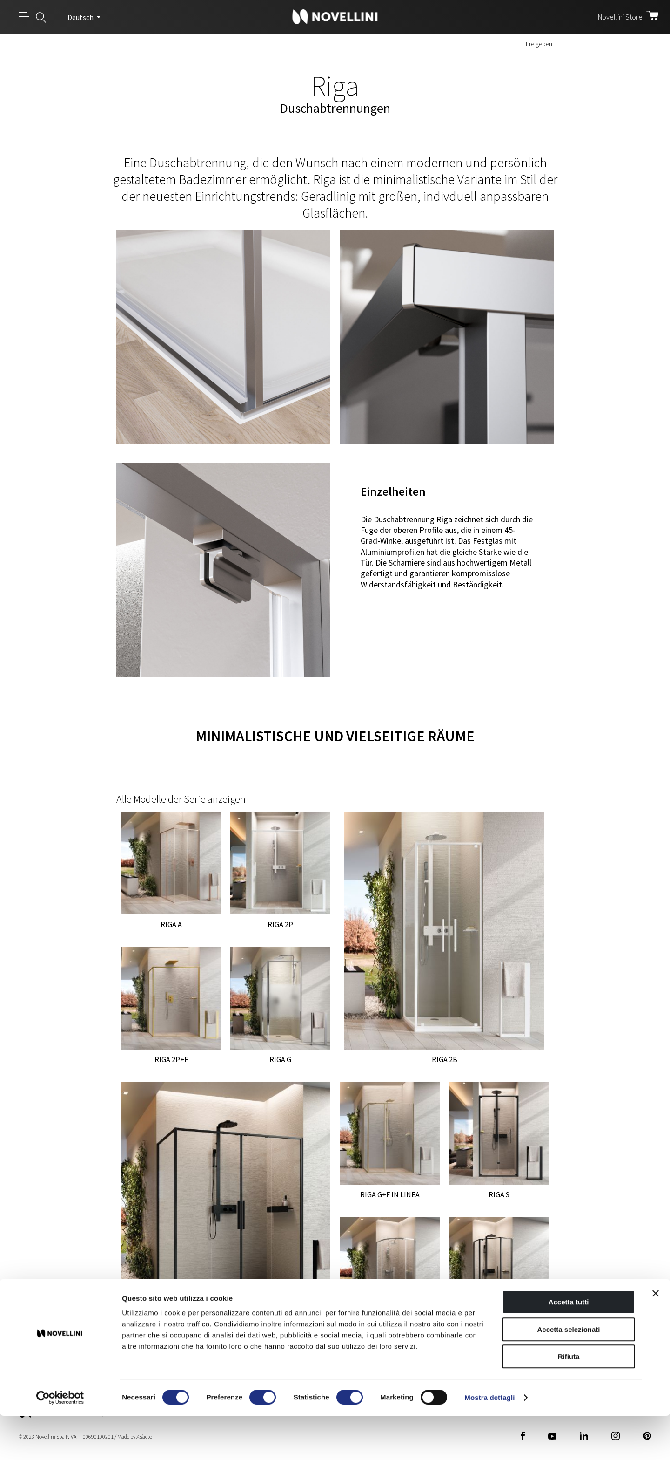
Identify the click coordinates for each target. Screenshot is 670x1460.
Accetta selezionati (568, 1374)
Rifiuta (569, 1401)
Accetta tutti (569, 1346)
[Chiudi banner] (655, 1337)
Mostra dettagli (489, 1442)
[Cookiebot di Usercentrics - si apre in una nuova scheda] (60, 1442)
